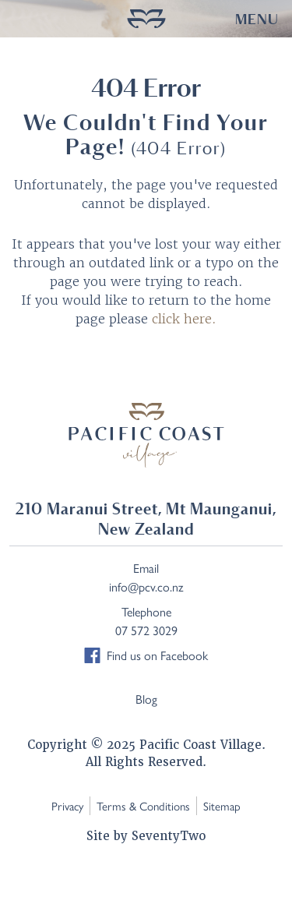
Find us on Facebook (146, 655)
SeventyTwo (169, 836)
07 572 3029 (146, 630)
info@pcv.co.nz (146, 586)
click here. (184, 319)
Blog (146, 699)
